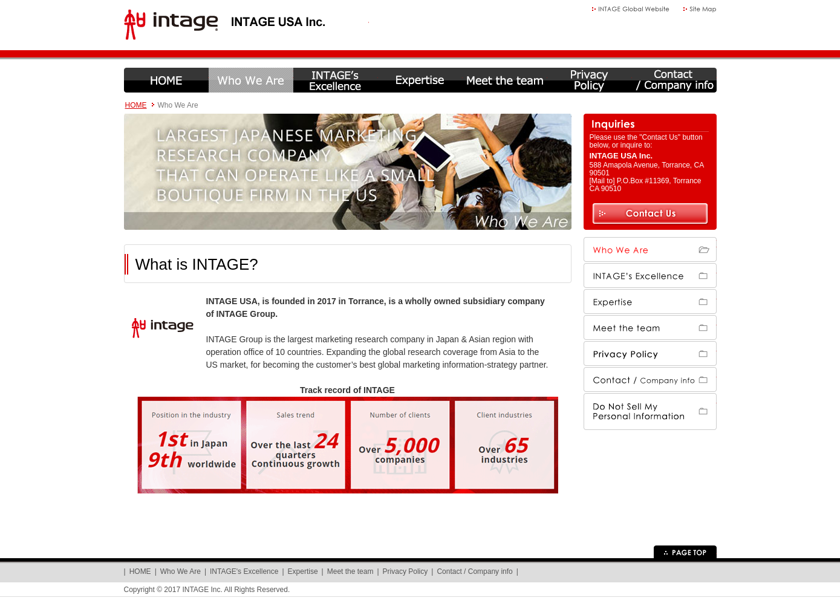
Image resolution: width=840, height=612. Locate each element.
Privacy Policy (589, 80)
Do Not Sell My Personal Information (650, 405)
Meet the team (505, 80)
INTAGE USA (246, 25)
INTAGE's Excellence (335, 80)
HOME (166, 80)
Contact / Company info (674, 80)
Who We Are (251, 80)
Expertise (420, 80)
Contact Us (650, 214)
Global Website (631, 9)
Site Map (700, 9)
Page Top (685, 551)
